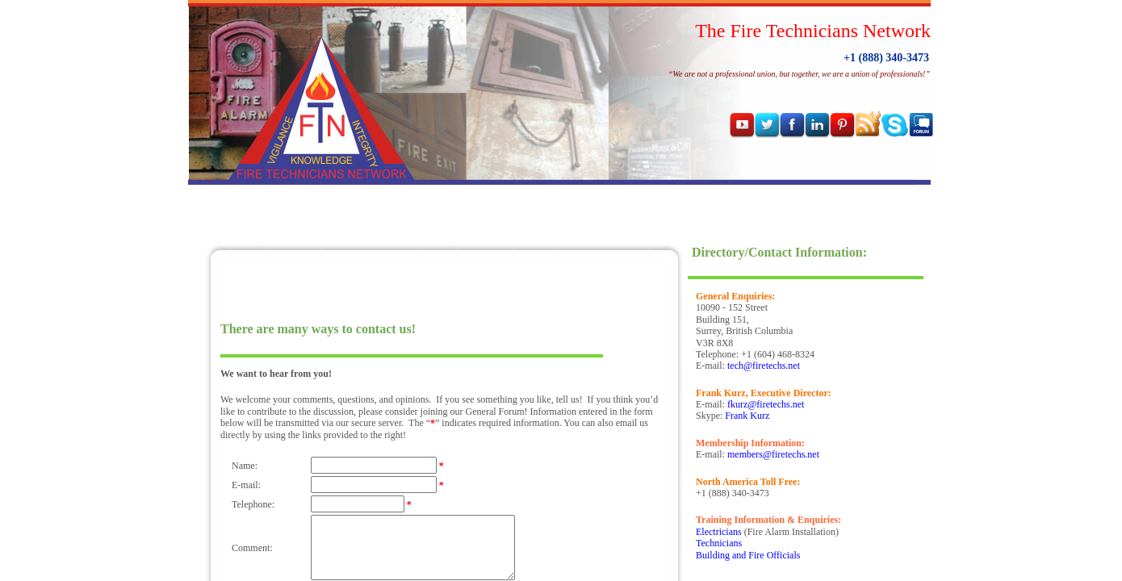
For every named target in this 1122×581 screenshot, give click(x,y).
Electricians (719, 531)
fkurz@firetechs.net (765, 404)
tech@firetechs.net (763, 365)
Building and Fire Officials (748, 555)
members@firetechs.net (773, 454)
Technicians (719, 543)
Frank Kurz (747, 415)
